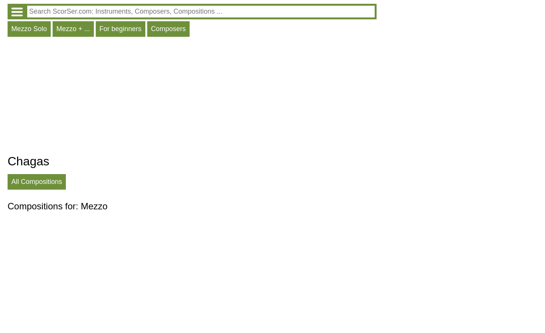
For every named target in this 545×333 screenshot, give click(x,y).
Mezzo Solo (29, 29)
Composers (168, 29)
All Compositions (36, 181)
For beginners (121, 29)
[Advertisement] (192, 97)
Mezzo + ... (73, 29)
